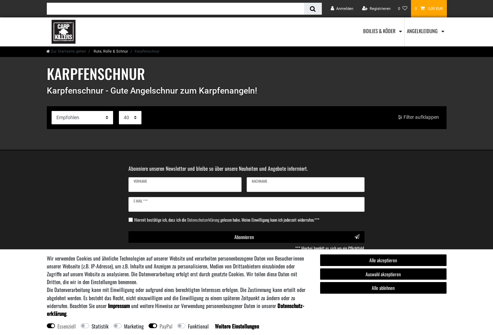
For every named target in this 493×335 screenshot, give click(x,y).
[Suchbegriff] (175, 9)
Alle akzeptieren (383, 260)
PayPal (166, 326)
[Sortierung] (82, 117)
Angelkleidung (423, 30)
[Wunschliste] (402, 8)
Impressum (119, 305)
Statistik (100, 326)
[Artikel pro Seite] (130, 117)
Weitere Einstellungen (237, 326)
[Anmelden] (342, 8)
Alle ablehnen (383, 287)
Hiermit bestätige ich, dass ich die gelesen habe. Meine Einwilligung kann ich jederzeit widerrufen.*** (226, 220)
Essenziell (66, 326)
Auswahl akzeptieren (383, 274)
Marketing (134, 326)
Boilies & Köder (380, 30)
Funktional (198, 326)
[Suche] (312, 9)
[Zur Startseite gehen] (66, 51)
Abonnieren (296, 236)
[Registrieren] (376, 8)
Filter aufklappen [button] (418, 117)
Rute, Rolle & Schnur (110, 51)
